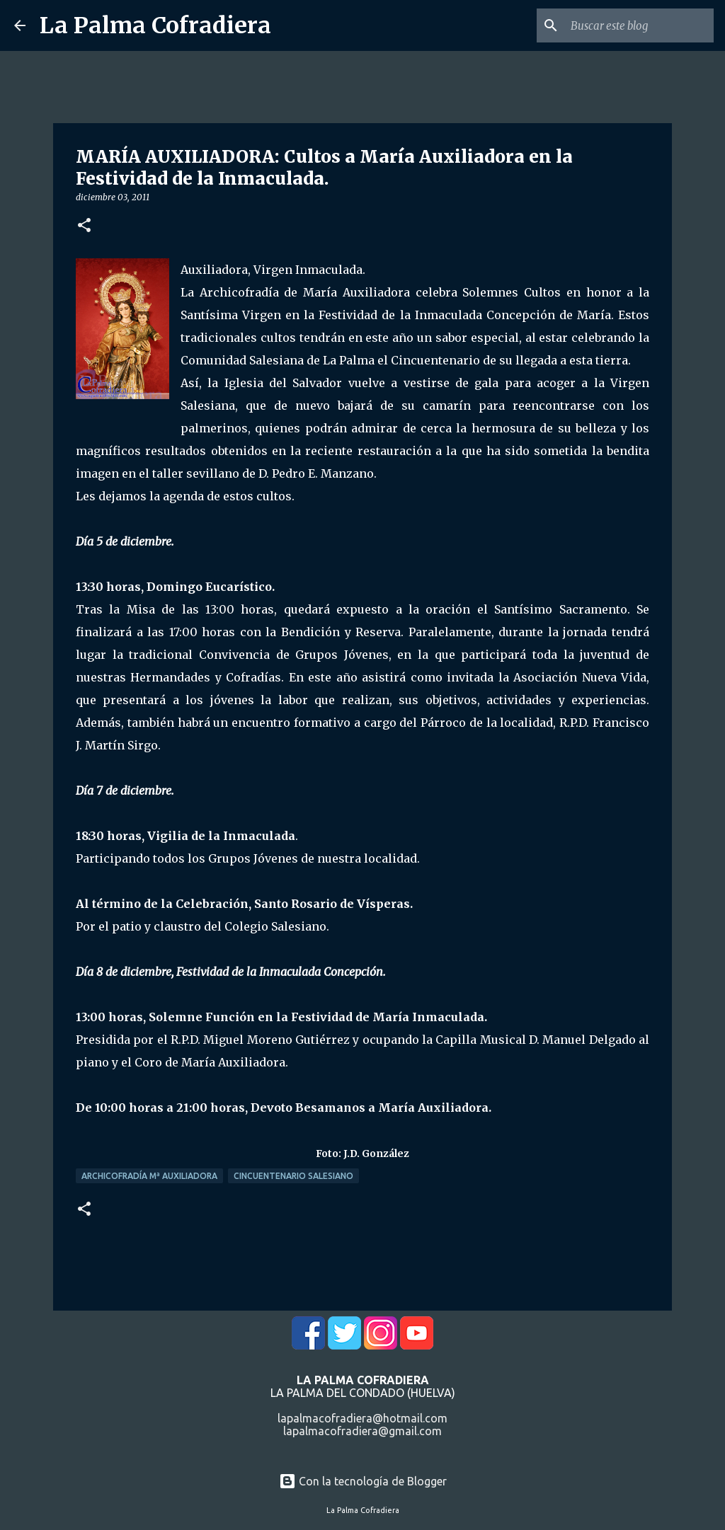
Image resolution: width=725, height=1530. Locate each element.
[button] (84, 226)
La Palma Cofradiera (155, 25)
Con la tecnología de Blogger (363, 1481)
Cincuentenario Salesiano (293, 1175)
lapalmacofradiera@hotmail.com (362, 1418)
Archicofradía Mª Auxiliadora (149, 1175)
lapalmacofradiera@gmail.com (362, 1431)
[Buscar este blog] (639, 25)
